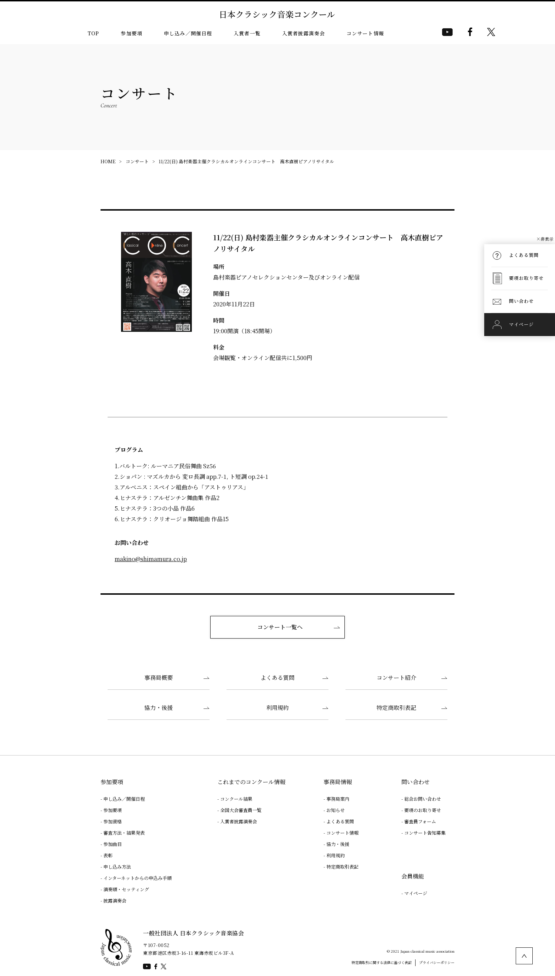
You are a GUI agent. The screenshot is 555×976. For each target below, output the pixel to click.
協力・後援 (158, 708)
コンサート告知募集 (425, 832)
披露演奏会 (114, 900)
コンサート (137, 161)
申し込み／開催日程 (188, 33)
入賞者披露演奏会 (303, 33)
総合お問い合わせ (422, 798)
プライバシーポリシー (436, 962)
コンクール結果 (236, 798)
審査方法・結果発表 (124, 832)
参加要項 (131, 33)
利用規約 (277, 708)
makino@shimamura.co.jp (151, 559)
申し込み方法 (117, 866)
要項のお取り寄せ (422, 810)
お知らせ (335, 810)
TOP (93, 33)
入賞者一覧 (247, 33)
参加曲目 (112, 844)
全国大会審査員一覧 (241, 810)
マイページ (415, 893)
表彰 (108, 855)
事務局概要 (158, 678)
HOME (108, 161)
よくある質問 (277, 678)
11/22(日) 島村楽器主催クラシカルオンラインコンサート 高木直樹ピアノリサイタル (246, 161)
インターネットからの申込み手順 (137, 878)
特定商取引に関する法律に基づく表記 (381, 962)
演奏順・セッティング (126, 889)
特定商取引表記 (396, 708)
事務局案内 (337, 798)
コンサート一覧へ (280, 627)
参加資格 (112, 821)
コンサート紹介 (396, 678)
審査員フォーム (420, 821)
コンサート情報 (365, 33)
